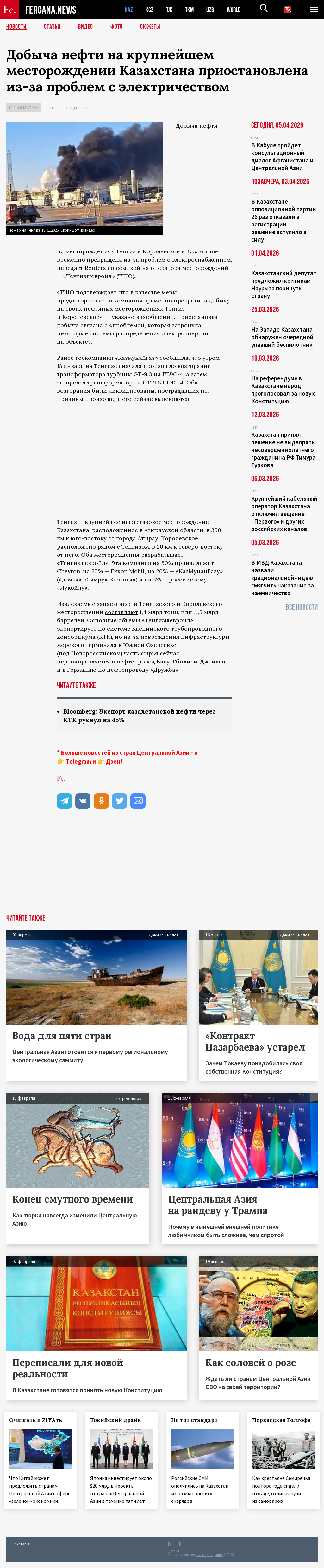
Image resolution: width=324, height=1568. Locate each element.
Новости (16, 27)
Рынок (52, 107)
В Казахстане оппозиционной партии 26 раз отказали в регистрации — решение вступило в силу (283, 220)
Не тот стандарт (196, 1420)
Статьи (52, 27)
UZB (212, 10)
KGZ (150, 10)
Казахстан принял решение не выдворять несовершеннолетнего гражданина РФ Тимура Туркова (283, 450)
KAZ (129, 10)
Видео (85, 27)
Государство (75, 107)
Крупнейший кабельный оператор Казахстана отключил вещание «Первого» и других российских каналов (284, 514)
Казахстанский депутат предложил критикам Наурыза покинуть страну (283, 284)
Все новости (302, 607)
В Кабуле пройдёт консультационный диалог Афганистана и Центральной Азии (282, 156)
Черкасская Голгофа (283, 1420)
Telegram (78, 761)
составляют (121, 612)
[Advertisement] (162, 867)
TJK (169, 10)
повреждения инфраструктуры (185, 636)
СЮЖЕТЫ (150, 27)
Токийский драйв (117, 1420)
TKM (190, 10)
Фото (116, 27)
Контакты (22, 1549)
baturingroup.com (209, 1561)
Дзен (113, 761)
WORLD (236, 10)
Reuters (95, 267)
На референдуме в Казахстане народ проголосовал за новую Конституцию (283, 389)
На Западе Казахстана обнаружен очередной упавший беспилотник (282, 337)
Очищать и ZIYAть (37, 1420)
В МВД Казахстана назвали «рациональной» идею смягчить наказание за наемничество (282, 578)
